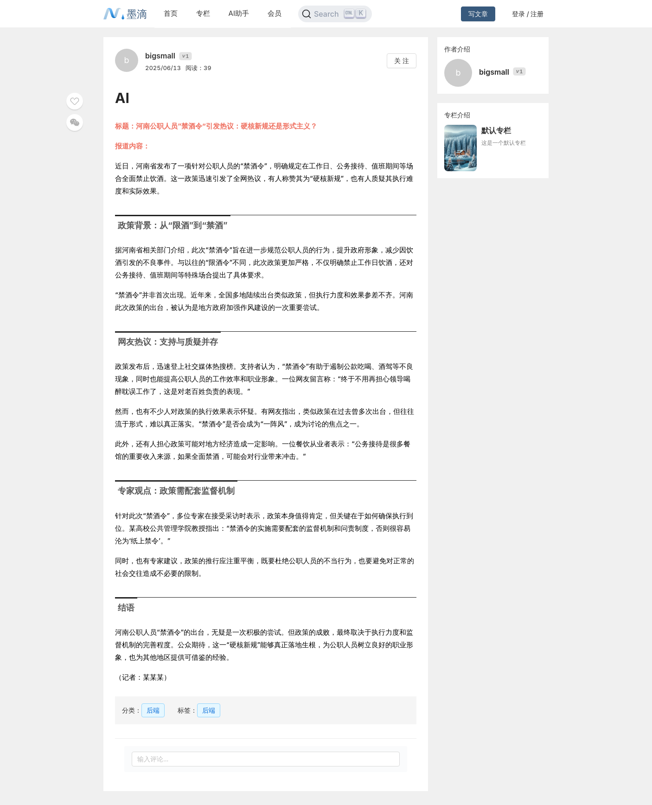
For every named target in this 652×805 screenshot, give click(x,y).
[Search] (335, 14)
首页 (171, 13)
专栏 (203, 13)
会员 (274, 13)
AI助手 (239, 13)
